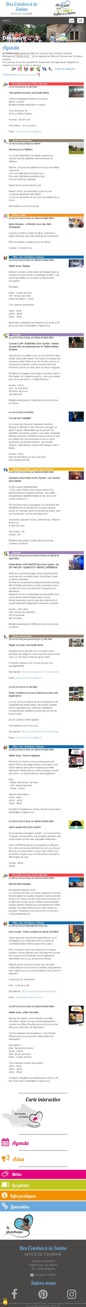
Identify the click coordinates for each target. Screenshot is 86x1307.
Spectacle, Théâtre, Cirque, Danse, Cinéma (31, 469)
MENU (6, 20)
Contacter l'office (43, 1274)
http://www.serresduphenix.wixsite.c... (39, 991)
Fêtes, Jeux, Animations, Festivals (26, 257)
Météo (12, 1174)
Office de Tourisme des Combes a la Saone (29, 1303)
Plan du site (55, 1306)
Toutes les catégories (64, 69)
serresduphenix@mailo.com (29, 997)
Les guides (15, 1184)
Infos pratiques (19, 1195)
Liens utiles (15, 1206)
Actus (13, 1158)
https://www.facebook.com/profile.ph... (41, 672)
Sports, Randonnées (20, 140)
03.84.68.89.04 (46, 1268)
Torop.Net (77, 1303)
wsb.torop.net (43, 1306)
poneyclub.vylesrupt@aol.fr (29, 131)
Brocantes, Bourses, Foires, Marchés (28, 84)
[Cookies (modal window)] (5, 1302)
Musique (15, 334)
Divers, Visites (17, 215)
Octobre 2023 (21, 74)
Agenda (15, 1142)
